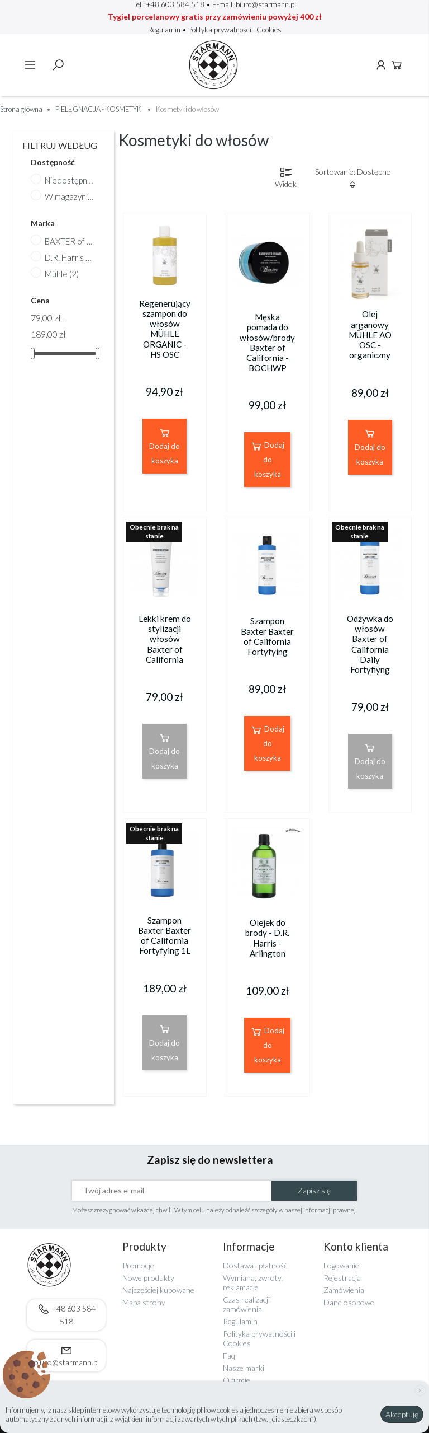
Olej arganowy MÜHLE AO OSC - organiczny (370, 334)
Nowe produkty (148, 1277)
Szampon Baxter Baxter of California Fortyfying (267, 636)
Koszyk (396, 65)
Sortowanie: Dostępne (352, 178)
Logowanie (341, 1265)
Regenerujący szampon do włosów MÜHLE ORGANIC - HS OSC (164, 328)
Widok (286, 178)
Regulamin (165, 29)
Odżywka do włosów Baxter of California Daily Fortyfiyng (370, 644)
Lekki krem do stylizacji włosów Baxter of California (165, 639)
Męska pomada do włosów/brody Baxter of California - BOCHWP (267, 342)
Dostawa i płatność (255, 1265)
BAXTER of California (69, 241)
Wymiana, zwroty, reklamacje (253, 1282)
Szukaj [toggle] (58, 65)
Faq (229, 1355)
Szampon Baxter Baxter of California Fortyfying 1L (164, 935)
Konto (381, 65)
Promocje (138, 1265)
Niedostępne (69, 180)
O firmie (236, 1380)
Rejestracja (342, 1277)
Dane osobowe (348, 1302)
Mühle (62, 273)
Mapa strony (143, 1302)
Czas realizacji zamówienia (246, 1304)
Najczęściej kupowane (158, 1290)
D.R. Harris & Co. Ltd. (69, 257)
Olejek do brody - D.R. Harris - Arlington (267, 937)
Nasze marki (243, 1368)
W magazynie (69, 196)
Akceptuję (401, 1414)
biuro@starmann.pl (266, 4)
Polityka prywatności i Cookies (235, 29)
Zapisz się (314, 1190)
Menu (30, 65)
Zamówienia (343, 1290)
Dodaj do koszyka (164, 446)
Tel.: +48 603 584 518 (168, 4)
